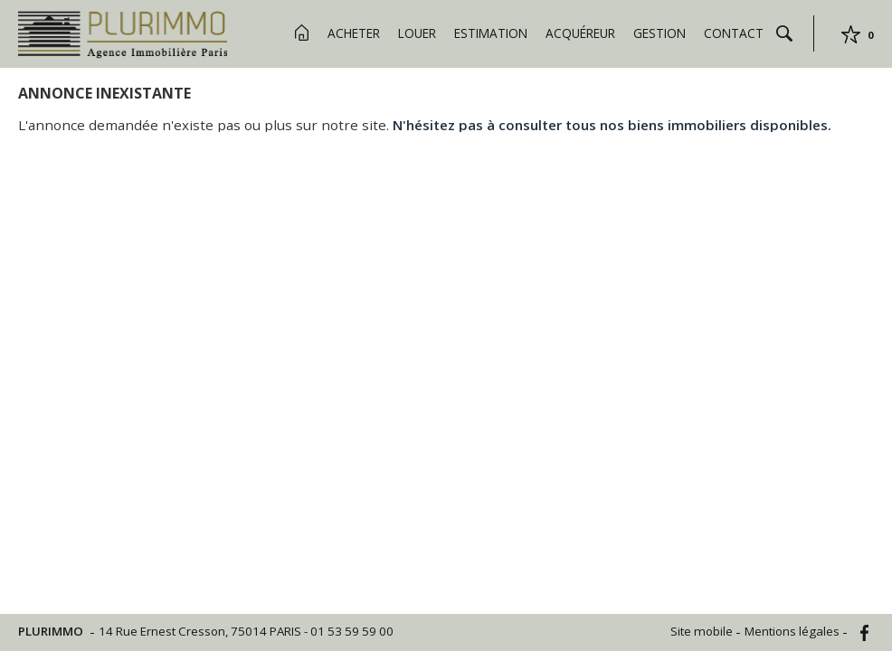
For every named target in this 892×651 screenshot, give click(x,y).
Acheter (353, 33)
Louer (417, 33)
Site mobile (702, 631)
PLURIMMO (52, 631)
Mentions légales (793, 631)
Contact (734, 33)
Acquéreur (580, 33)
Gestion (659, 33)
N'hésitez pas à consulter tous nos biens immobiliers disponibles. (612, 125)
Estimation (490, 33)
